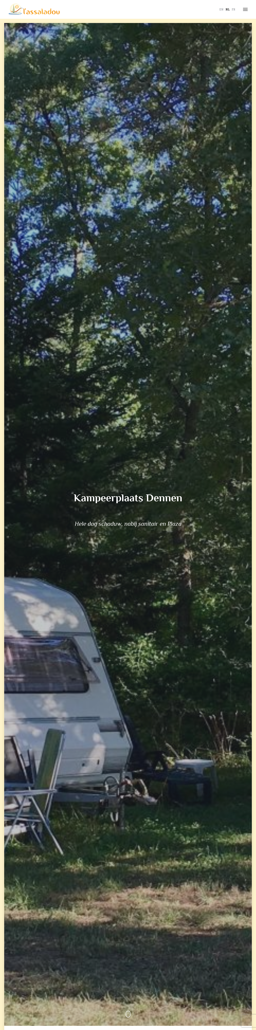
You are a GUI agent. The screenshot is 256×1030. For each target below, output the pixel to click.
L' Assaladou (34, 9)
